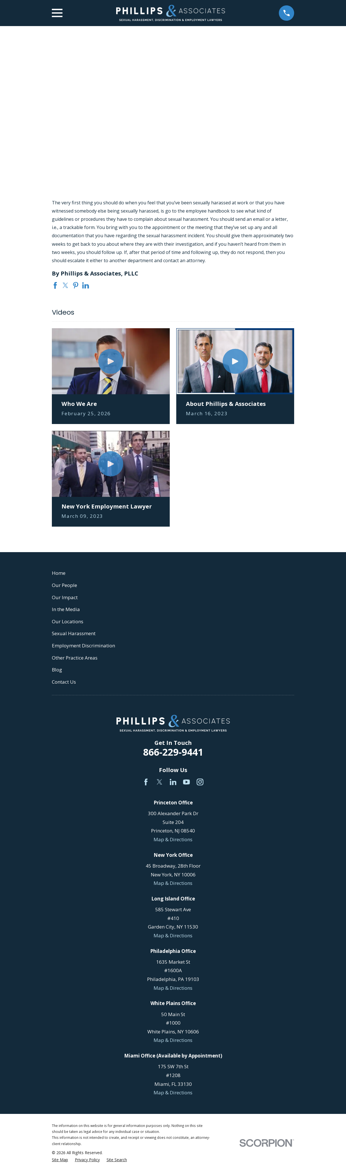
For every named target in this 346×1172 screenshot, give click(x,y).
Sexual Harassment (73, 633)
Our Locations (67, 621)
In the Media (66, 609)
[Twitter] (159, 782)
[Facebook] (146, 782)
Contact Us (64, 682)
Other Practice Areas (74, 657)
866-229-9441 (173, 751)
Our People (64, 585)
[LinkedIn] (173, 782)
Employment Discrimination (83, 645)
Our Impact (65, 597)
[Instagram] (200, 782)
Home (58, 573)
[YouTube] (186, 782)
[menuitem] (60, 1159)
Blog (57, 669)
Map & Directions (173, 839)
